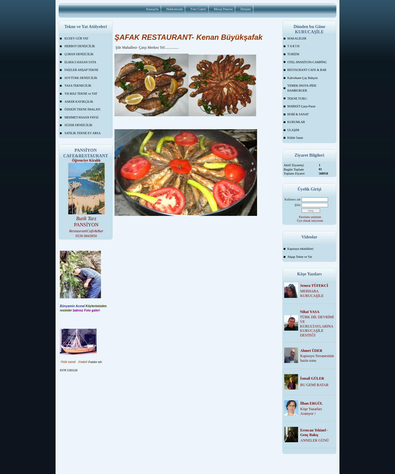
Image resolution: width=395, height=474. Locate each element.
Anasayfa (152, 9)
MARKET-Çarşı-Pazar (301, 106)
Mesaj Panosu (223, 9)
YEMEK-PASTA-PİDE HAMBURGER (301, 88)
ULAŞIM (293, 130)
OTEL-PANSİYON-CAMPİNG (307, 62)
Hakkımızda (174, 9)
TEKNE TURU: (297, 98)
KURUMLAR (296, 122)
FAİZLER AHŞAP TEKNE (81, 70)
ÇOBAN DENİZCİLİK (79, 54)
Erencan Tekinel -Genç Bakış (314, 432)
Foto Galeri (198, 9)
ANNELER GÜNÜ (314, 440)
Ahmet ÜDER (311, 350)
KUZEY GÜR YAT (76, 38)
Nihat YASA (309, 312)
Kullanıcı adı (293, 199)
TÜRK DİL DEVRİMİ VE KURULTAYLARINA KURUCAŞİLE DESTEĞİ (317, 326)
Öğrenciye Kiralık (86, 160)
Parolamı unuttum (310, 217)
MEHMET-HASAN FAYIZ (81, 117)
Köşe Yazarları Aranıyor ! (311, 411)
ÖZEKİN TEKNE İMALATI (82, 109)
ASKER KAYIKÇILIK (78, 101)
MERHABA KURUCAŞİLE (312, 293)
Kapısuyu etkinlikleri (300, 248)
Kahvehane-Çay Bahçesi (302, 78)
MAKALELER (296, 38)
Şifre (298, 205)
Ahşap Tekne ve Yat (299, 256)
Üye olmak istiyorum (310, 220)
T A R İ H (293, 46)
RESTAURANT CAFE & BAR (306, 70)
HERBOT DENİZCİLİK (79, 46)
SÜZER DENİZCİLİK (78, 125)
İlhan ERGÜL (311, 403)
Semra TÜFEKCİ (314, 285)
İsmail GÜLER (312, 378)
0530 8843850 (86, 236)
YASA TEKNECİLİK (77, 85)
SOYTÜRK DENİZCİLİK (80, 78)
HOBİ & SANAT (298, 114)
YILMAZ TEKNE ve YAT (80, 93)
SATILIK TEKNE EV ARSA (82, 133)
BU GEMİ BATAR (314, 385)
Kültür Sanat (295, 137)
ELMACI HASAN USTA (80, 62)
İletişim (245, 9)
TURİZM (293, 54)
